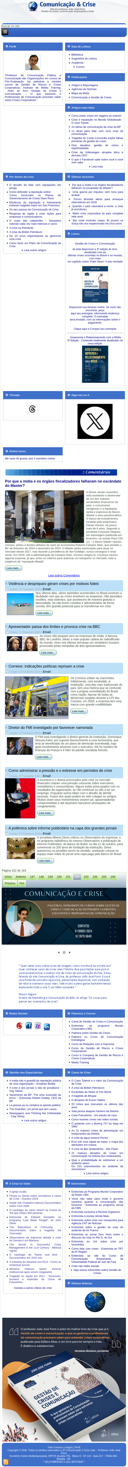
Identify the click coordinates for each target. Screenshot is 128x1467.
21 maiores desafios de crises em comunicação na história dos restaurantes (97, 1155)
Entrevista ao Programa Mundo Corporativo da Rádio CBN (97, 1193)
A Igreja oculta (17, 1191)
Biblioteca (77, 54)
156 (112, 876)
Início (8, 876)
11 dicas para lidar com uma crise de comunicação (97, 132)
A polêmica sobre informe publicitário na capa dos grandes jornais (62, 828)
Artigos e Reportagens (84, 85)
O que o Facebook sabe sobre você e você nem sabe (97, 161)
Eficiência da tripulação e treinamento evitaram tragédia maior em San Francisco (35, 204)
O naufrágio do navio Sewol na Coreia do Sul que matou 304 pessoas (35, 1211)
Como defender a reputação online (29, 191)
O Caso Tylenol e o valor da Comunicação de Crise (97, 1082)
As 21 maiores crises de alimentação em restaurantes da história (97, 1132)
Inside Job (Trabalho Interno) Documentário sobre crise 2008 (35, 1204)
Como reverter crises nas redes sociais (94, 1119)
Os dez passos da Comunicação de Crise (34, 209)
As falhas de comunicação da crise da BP (96, 126)
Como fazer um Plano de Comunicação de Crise (35, 245)
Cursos (80, 66)
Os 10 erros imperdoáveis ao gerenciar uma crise (35, 237)
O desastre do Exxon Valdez (88, 1100)
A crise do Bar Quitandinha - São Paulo (94, 1148)
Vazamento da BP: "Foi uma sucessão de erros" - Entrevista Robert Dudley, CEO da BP (35, 1098)
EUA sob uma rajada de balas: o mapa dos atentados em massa (97, 1143)
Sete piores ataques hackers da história (94, 1111)
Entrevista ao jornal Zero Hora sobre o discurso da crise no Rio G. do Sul (97, 1236)
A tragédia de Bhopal (83, 1095)
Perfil (77, 1447)
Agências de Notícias (83, 89)
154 (95, 876)
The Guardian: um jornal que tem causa (32, 1109)
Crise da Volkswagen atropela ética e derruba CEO (97, 154)
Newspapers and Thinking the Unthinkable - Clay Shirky (35, 1115)
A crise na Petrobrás (21, 227)
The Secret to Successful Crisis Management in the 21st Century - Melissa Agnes (35, 1247)
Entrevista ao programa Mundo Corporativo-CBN (97, 1027)
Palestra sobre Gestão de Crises (90, 1032)
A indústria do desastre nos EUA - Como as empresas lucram (35, 1263)
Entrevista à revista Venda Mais (90, 1216)
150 (59, 876)
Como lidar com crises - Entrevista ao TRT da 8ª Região (97, 1250)
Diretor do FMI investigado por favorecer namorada (50, 728)
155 (104, 876)
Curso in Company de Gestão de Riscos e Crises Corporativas (97, 1057)
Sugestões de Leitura (84, 58)
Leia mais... (13, 568)
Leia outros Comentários (64, 575)
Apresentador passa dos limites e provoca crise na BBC (54, 627)
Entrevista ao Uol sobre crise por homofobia (97, 1243)
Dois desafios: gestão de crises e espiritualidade (97, 147)
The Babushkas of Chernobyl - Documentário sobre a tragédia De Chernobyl (35, 1230)
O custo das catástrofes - (29, 220)
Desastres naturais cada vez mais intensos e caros (35, 222)
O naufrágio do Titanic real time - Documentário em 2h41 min (35, 1256)
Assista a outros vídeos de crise (33, 1287)
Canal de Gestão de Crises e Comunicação (97, 1021)
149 (50, 876)
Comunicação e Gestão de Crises (91, 97)
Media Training (80, 1062)
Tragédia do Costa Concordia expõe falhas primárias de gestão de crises (97, 139)
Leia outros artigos (35, 250)
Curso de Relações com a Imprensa (92, 1044)
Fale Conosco (55, 1447)
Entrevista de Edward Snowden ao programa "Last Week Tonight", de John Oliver (35, 1220)
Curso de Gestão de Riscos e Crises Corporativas (97, 1050)
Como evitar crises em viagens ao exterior (96, 115)
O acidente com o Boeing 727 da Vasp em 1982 (97, 1125)
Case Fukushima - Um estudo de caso (94, 1115)
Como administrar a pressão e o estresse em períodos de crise (60, 770)
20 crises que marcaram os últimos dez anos (97, 1106)
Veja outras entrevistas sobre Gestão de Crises (97, 1271)
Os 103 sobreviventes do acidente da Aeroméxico (97, 1168)
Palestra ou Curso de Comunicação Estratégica (97, 1038)
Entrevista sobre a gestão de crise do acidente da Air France (97, 1229)
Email (47, 589)
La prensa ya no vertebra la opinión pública (35, 1105)
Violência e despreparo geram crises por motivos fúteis (53, 584)
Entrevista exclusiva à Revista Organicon (95, 1211)
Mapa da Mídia (80, 93)
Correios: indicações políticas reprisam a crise (46, 666)
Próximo (10, 883)
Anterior (21, 876)
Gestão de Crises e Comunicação (95, 243)
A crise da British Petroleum (25, 232)
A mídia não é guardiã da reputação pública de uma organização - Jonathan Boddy (35, 1082)
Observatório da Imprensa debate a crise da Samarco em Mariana (35, 1239)
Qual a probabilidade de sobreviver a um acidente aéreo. (97, 1162)
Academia (77, 62)
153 (86, 876)
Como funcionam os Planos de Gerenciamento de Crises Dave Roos (35, 197)
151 (68, 876)
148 (41, 876)
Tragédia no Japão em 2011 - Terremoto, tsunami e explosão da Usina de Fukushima (35, 1279)
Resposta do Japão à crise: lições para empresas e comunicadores (35, 215)
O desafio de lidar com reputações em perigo (35, 186)
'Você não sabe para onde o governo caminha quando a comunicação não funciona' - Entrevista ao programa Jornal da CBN (97, 1203)
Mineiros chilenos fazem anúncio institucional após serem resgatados (35, 1270)
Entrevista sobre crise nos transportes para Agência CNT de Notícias (97, 1222)
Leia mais (97, 166)
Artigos (69, 1447)
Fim (22, 883)
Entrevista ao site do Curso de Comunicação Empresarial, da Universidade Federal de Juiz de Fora (97, 1258)
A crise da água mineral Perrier (89, 1137)
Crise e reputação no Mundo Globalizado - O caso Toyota (97, 121)
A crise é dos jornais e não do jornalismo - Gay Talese (35, 1089)
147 (32, 876)
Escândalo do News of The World (91, 1091)
